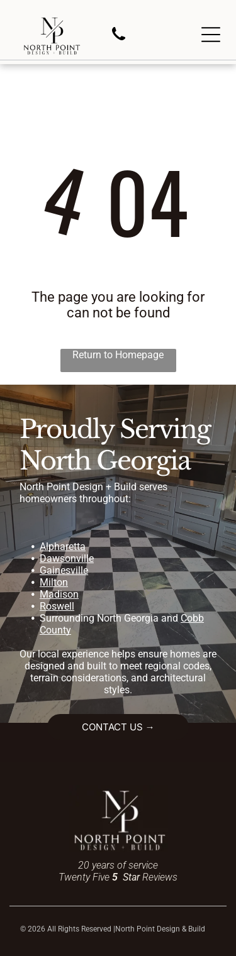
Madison (59, 594)
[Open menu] (210, 34)
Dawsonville (67, 558)
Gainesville (64, 570)
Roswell (57, 606)
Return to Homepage (118, 355)
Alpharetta (63, 546)
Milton (54, 582)
